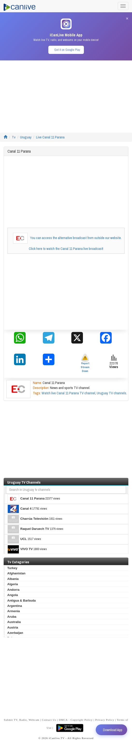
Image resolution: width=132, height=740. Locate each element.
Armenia (13, 611)
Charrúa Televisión (27, 519)
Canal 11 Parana (25, 498)
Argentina (14, 606)
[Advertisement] (66, 94)
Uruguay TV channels (111, 393)
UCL (17, 539)
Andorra (13, 589)
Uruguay (25, 137)
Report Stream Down (85, 363)
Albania (13, 579)
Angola (12, 595)
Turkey (12, 568)
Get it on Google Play (67, 50)
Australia (14, 622)
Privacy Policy (104, 719)
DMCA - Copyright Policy (76, 719)
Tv (13, 137)
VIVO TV (20, 549)
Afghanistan (16, 573)
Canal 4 (19, 509)
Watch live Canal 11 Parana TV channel (68, 393)
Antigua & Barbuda (21, 600)
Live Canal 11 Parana (50, 137)
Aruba (11, 616)
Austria (12, 627)
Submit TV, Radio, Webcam (21, 719)
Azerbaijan (15, 633)
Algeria (12, 584)
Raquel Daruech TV (28, 529)
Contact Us (49, 719)
